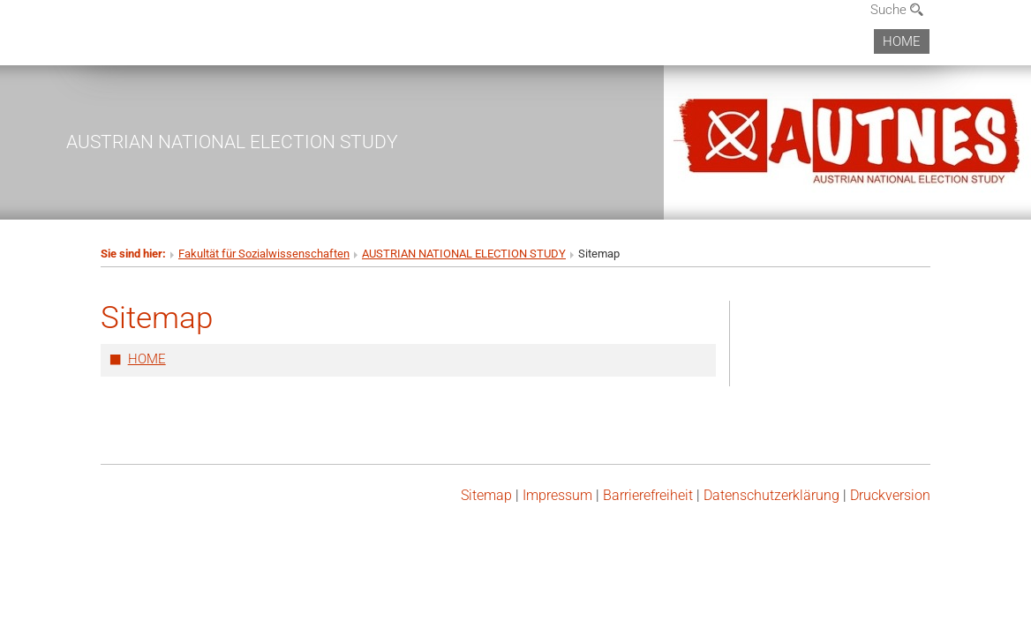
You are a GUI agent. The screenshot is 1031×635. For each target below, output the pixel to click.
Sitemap (486, 495)
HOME (902, 41)
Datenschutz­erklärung (771, 495)
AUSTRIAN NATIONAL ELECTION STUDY (232, 142)
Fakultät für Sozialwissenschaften (264, 253)
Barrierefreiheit (648, 495)
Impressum (557, 495)
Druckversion (890, 495)
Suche (896, 10)
